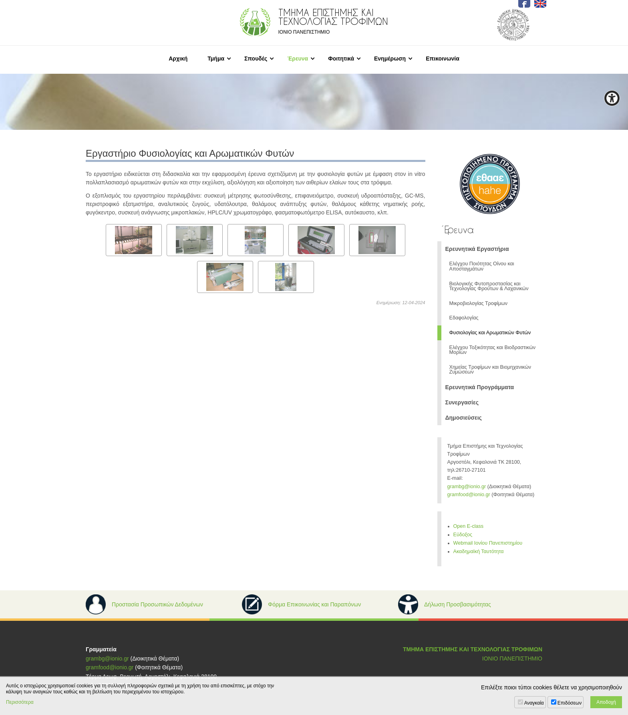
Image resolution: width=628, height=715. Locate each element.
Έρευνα (297, 58)
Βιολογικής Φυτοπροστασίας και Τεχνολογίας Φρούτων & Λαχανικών (489, 286)
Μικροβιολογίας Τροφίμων (478, 303)
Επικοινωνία (442, 58)
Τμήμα (215, 58)
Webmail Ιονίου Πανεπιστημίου (488, 543)
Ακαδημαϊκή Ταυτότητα (478, 551)
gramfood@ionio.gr (468, 494)
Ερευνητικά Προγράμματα (479, 387)
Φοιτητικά (341, 58)
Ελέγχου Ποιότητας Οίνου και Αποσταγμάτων (481, 266)
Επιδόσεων (570, 703)
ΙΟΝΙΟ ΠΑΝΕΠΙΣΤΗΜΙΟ (512, 658)
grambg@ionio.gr (466, 486)
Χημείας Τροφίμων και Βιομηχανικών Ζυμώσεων (490, 369)
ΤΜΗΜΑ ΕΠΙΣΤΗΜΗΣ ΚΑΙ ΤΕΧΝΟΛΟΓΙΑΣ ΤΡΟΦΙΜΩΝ (472, 649)
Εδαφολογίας (464, 318)
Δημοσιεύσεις (463, 417)
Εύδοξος (463, 534)
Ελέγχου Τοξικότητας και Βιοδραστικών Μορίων (492, 350)
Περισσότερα (20, 702)
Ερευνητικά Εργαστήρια (477, 249)
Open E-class (468, 526)
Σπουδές (255, 58)
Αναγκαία (534, 703)
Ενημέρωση (390, 58)
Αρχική (178, 58)
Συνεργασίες (462, 402)
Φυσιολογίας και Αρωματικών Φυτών (490, 332)
